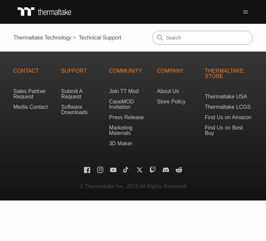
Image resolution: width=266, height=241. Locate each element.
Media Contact (30, 107)
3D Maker (120, 143)
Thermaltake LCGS (228, 107)
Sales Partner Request (29, 93)
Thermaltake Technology (42, 38)
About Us (168, 91)
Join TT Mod (124, 91)
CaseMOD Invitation (121, 104)
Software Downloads (74, 109)
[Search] (202, 38)
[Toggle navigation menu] (246, 12)
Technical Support (100, 38)
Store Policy (171, 101)
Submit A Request (71, 93)
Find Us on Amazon (228, 117)
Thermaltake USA (226, 96)
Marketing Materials (120, 130)
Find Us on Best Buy (224, 130)
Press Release (126, 117)
